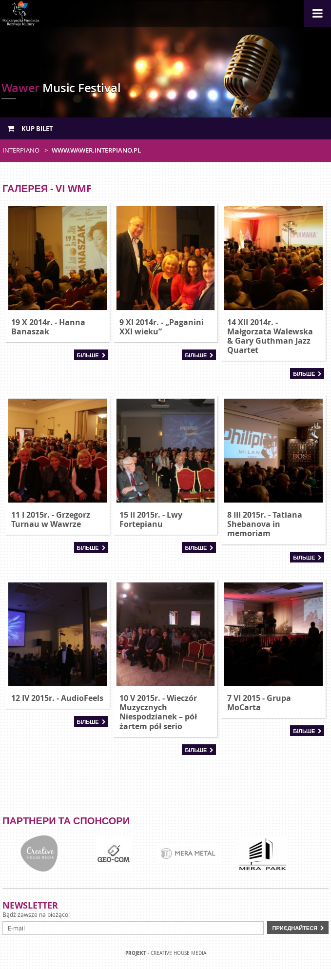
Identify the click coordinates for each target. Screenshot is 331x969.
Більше (88, 355)
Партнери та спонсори (66, 820)
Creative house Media (178, 953)
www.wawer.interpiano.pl (96, 150)
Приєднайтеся (294, 927)
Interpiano (20, 150)
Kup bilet (30, 128)
